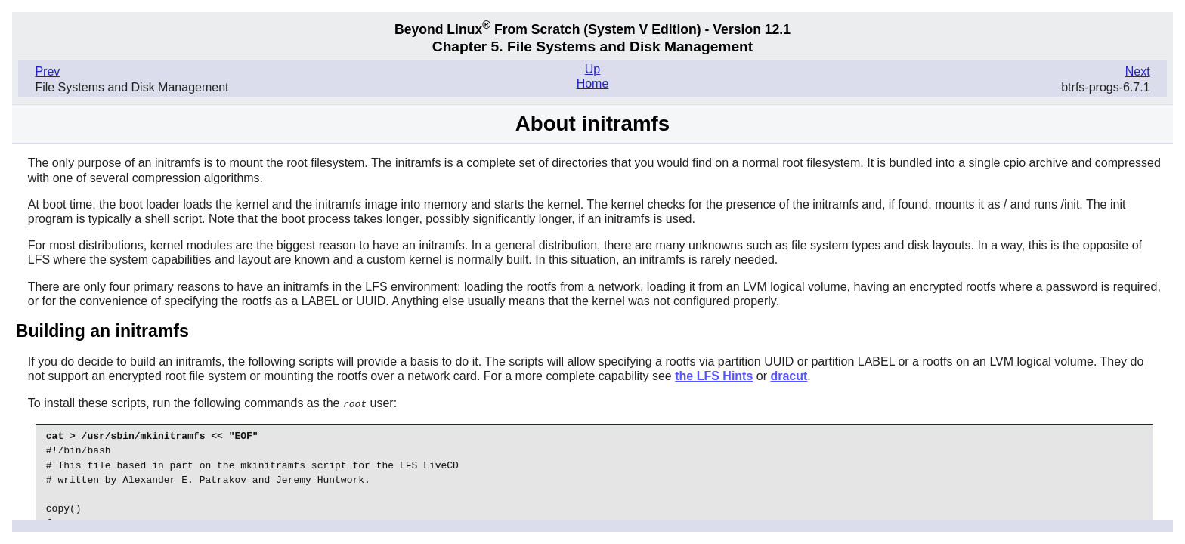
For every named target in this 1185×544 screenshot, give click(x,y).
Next (1137, 71)
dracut (788, 375)
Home (593, 83)
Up (592, 69)
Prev (47, 71)
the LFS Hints (714, 375)
